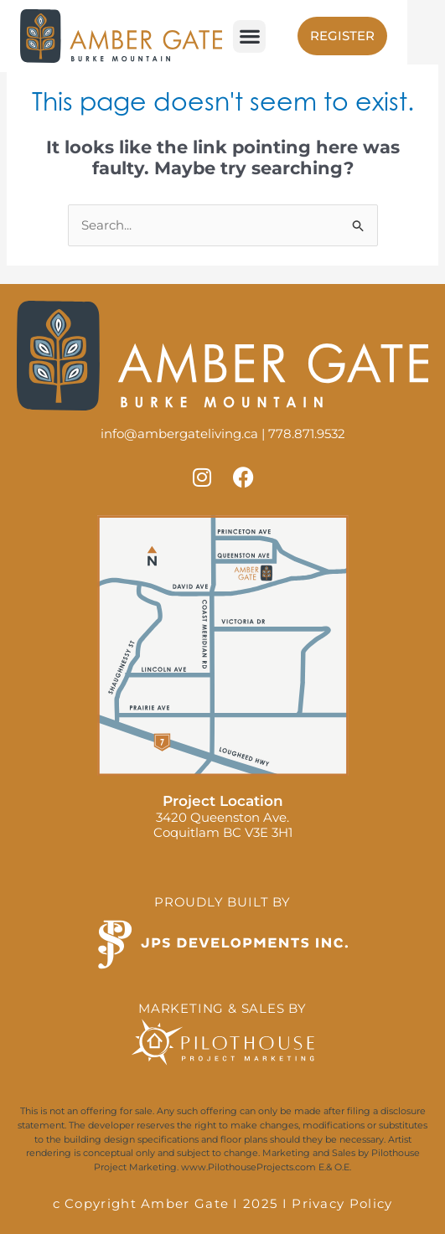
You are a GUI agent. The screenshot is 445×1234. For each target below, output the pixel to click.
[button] (249, 36)
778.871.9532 (306, 433)
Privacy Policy (342, 1203)
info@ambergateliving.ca (179, 433)
